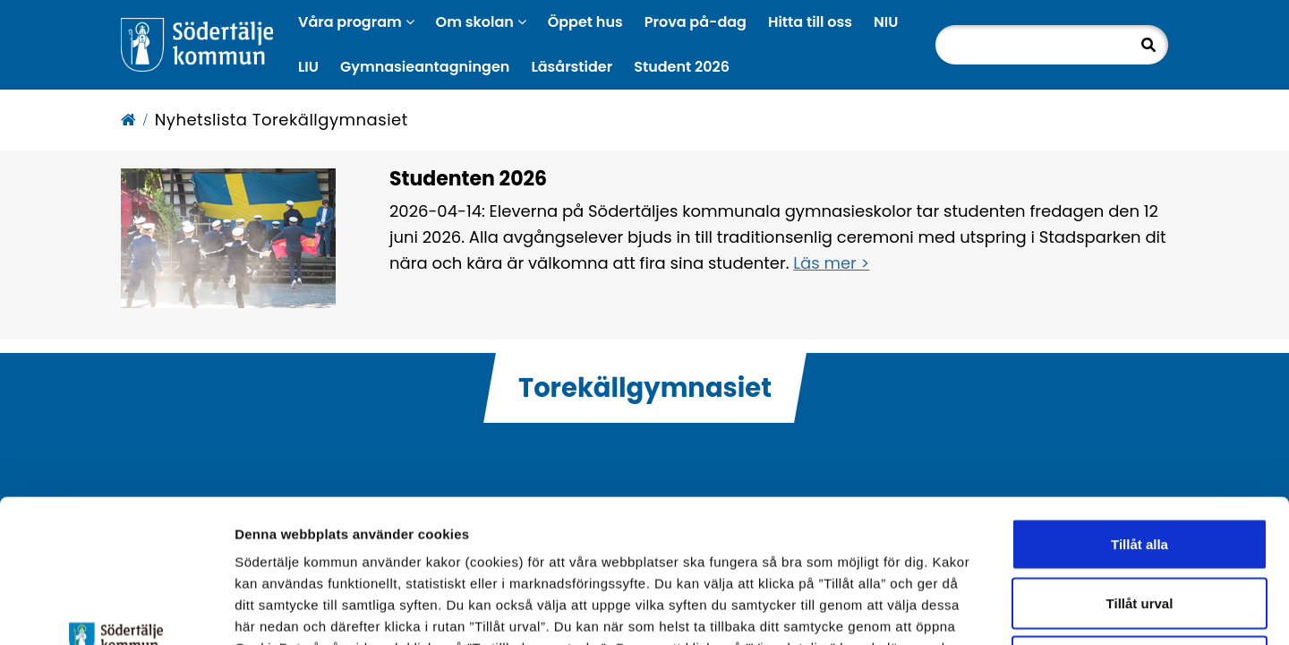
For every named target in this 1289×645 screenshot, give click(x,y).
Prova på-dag (695, 22)
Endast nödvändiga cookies (1139, 527)
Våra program (356, 22)
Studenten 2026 (468, 179)
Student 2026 (682, 66)
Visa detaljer (980, 609)
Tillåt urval (1140, 469)
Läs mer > (831, 263)
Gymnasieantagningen (424, 66)
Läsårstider (571, 66)
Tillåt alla (1139, 409)
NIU (886, 22)
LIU (308, 66)
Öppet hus (585, 22)
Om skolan (481, 22)
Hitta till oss (810, 22)
